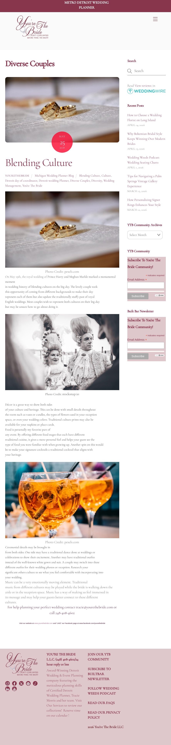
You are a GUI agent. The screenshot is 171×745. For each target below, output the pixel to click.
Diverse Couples (80, 181)
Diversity (96, 181)
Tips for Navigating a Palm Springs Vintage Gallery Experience (144, 181)
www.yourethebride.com (43, 623)
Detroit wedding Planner (54, 181)
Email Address (137, 280)
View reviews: (143, 86)
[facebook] (15, 683)
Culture (106, 176)
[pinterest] (28, 683)
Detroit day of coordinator (21, 181)
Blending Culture (38, 162)
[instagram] (8, 683)
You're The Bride (32, 186)
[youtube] (15, 688)
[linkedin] (8, 688)
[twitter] (21, 683)
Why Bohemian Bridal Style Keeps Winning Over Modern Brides (146, 139)
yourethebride (17, 175)
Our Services (55, 705)
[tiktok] (35, 683)
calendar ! (62, 715)
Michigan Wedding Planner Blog (54, 176)
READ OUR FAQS (101, 703)
